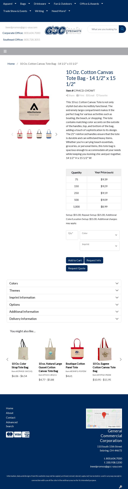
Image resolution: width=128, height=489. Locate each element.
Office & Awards (89, 3)
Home (9, 408)
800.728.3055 (32, 39)
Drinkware (40, 3)
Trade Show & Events (15, 10)
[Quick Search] (103, 29)
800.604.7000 (32, 32)
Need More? (59, 10)
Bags (23, 3)
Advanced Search (12, 424)
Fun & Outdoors (63, 3)
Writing (39, 10)
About (9, 412)
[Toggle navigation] (5, 51)
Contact (10, 417)
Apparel (7, 3)
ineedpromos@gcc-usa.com (21, 27)
